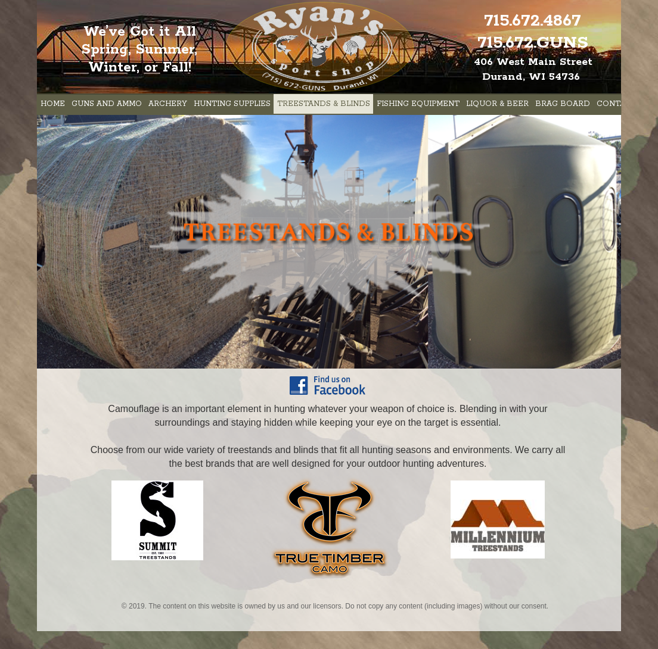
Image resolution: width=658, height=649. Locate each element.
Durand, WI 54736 (531, 76)
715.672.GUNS (532, 43)
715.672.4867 (532, 21)
